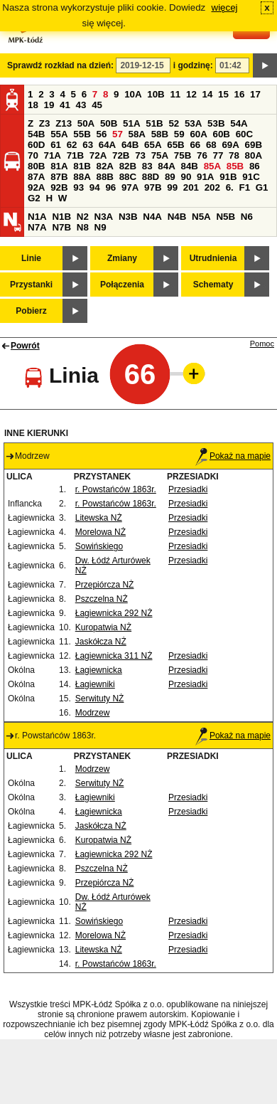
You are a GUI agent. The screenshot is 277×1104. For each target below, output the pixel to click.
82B (127, 166)
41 (65, 105)
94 (94, 187)
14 (207, 94)
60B (221, 134)
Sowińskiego (99, 546)
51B (154, 123)
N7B (61, 227)
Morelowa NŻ (100, 532)
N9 (100, 227)
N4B (177, 216)
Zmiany (122, 258)
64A (107, 144)
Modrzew (92, 713)
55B (81, 134)
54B (36, 134)
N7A (37, 227)
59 (179, 134)
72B (120, 155)
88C (127, 176)
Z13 (63, 123)
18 (33, 105)
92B (58, 187)
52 (173, 123)
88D (150, 176)
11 (175, 94)
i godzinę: (193, 65)
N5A (201, 216)
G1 (262, 187)
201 (191, 187)
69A (230, 144)
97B (152, 187)
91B (228, 176)
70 (33, 155)
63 (87, 144)
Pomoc (262, 343)
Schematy (213, 285)
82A (104, 166)
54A (238, 123)
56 (101, 134)
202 (212, 187)
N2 (83, 216)
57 (117, 134)
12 (191, 94)
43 (81, 105)
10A (132, 94)
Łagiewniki (95, 684)
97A (129, 187)
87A (36, 176)
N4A (152, 216)
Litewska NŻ (98, 518)
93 (78, 187)
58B (159, 134)
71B (75, 155)
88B (104, 176)
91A (205, 176)
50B (108, 123)
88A (81, 176)
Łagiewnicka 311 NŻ (114, 656)
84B (188, 166)
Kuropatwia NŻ (103, 627)
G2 (34, 198)
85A (212, 166)
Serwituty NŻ (99, 699)
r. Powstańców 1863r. (115, 489)
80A (253, 155)
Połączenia (122, 285)
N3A (104, 216)
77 (218, 155)
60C (244, 134)
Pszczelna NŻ (101, 599)
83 (147, 166)
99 (172, 187)
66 (195, 144)
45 (97, 105)
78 (234, 155)
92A (36, 187)
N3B (128, 216)
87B (58, 176)
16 (239, 94)
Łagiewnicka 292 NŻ (114, 613)
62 (72, 144)
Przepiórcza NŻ (104, 585)
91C (250, 176)
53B (215, 123)
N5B (225, 216)
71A (52, 155)
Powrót (25, 346)
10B (155, 94)
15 (223, 94)
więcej (225, 7)
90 (185, 176)
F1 (244, 187)
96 (110, 187)
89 (170, 176)
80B (36, 166)
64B (129, 144)
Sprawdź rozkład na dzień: (60, 65)
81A (58, 166)
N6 (247, 216)
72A (98, 155)
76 (202, 155)
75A (159, 155)
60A (198, 134)
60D (36, 144)
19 (49, 105)
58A (137, 134)
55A (58, 134)
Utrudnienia (213, 258)
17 (255, 94)
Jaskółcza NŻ (100, 642)
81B (81, 166)
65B (175, 144)
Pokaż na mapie (233, 456)
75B (182, 155)
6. (230, 187)
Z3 (44, 123)
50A (85, 123)
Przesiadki (187, 489)
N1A (37, 216)
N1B (61, 216)
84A (166, 166)
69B (253, 144)
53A (193, 123)
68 (211, 144)
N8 (83, 227)
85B (235, 166)
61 (55, 144)
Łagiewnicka (98, 670)
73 (140, 155)
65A (152, 144)
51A (131, 123)
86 (254, 166)
